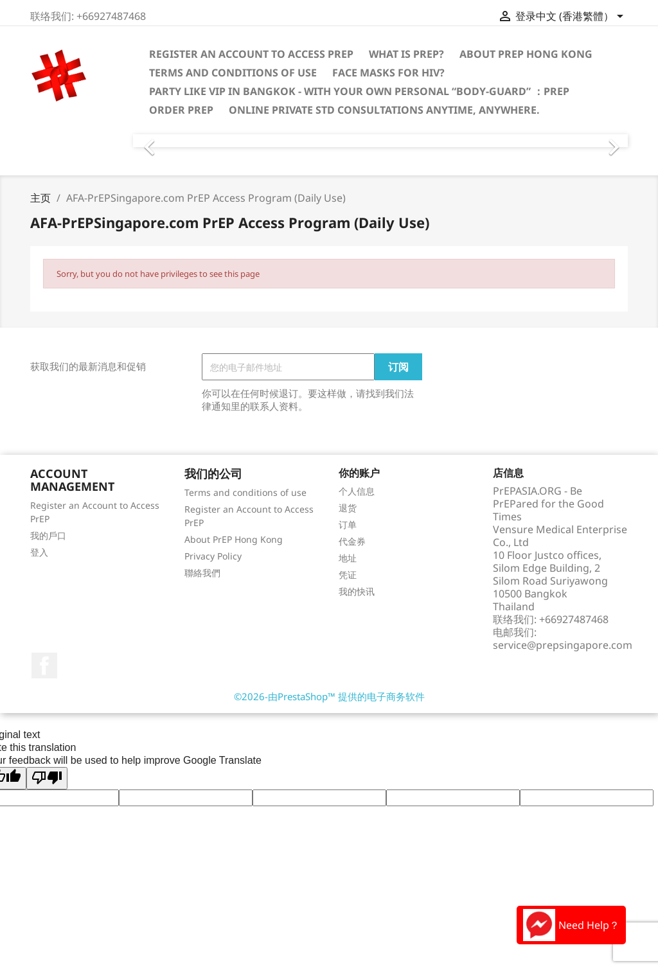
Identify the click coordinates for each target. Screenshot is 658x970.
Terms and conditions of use (233, 73)
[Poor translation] (46, 778)
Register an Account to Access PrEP (251, 54)
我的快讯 (357, 591)
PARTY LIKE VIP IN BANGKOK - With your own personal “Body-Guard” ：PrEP (359, 91)
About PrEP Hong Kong (525, 54)
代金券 (352, 541)
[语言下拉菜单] (582, 17)
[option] (380, 140)
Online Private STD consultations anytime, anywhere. (384, 110)
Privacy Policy (213, 556)
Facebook (44, 665)
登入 (39, 552)
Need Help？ (571, 925)
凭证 (348, 575)
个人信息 (357, 491)
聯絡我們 (202, 573)
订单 (348, 524)
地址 (348, 558)
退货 (348, 508)
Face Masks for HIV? (388, 73)
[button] (170, 140)
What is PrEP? (406, 54)
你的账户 (359, 473)
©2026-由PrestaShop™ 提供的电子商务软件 (329, 696)
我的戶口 (48, 535)
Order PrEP (181, 110)
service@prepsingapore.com (562, 645)
